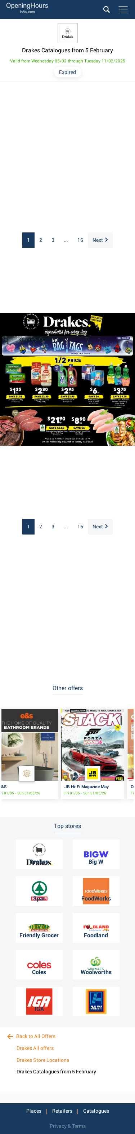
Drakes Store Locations (43, 1060)
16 (80, 240)
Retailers (62, 1111)
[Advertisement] (67, 157)
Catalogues (96, 1111)
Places (33, 1111)
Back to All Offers (31, 1036)
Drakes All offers (35, 1048)
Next (100, 240)
